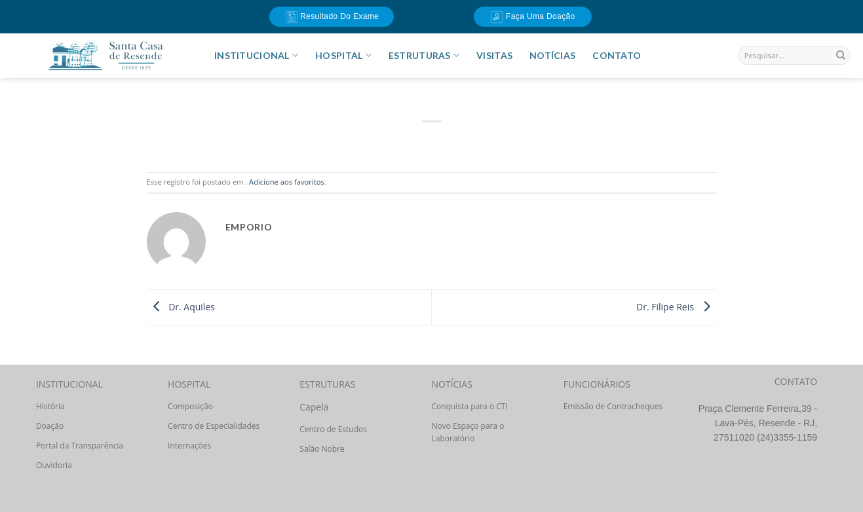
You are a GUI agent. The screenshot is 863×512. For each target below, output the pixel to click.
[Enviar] (841, 55)
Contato (616, 55)
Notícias (552, 55)
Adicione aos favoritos (286, 182)
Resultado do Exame (332, 17)
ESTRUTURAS (424, 55)
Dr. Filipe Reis (676, 306)
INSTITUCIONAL (256, 55)
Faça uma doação (532, 17)
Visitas (494, 55)
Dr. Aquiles (181, 306)
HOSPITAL (343, 55)
